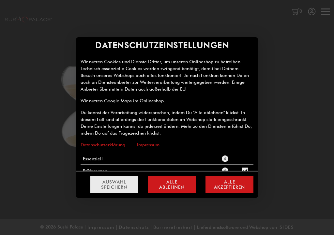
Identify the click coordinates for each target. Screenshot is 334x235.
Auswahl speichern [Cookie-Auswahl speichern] (114, 184)
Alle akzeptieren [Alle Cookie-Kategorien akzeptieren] (229, 184)
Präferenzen (95, 170)
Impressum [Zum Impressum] (148, 144)
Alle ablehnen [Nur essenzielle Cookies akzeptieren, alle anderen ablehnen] (172, 184)
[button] (225, 158)
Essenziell (93, 158)
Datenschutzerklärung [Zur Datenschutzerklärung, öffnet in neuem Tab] (103, 144)
